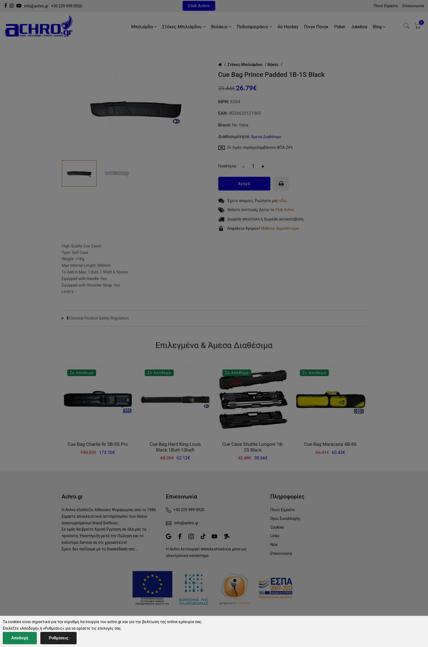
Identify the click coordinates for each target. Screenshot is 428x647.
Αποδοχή (19, 637)
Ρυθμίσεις (58, 637)
